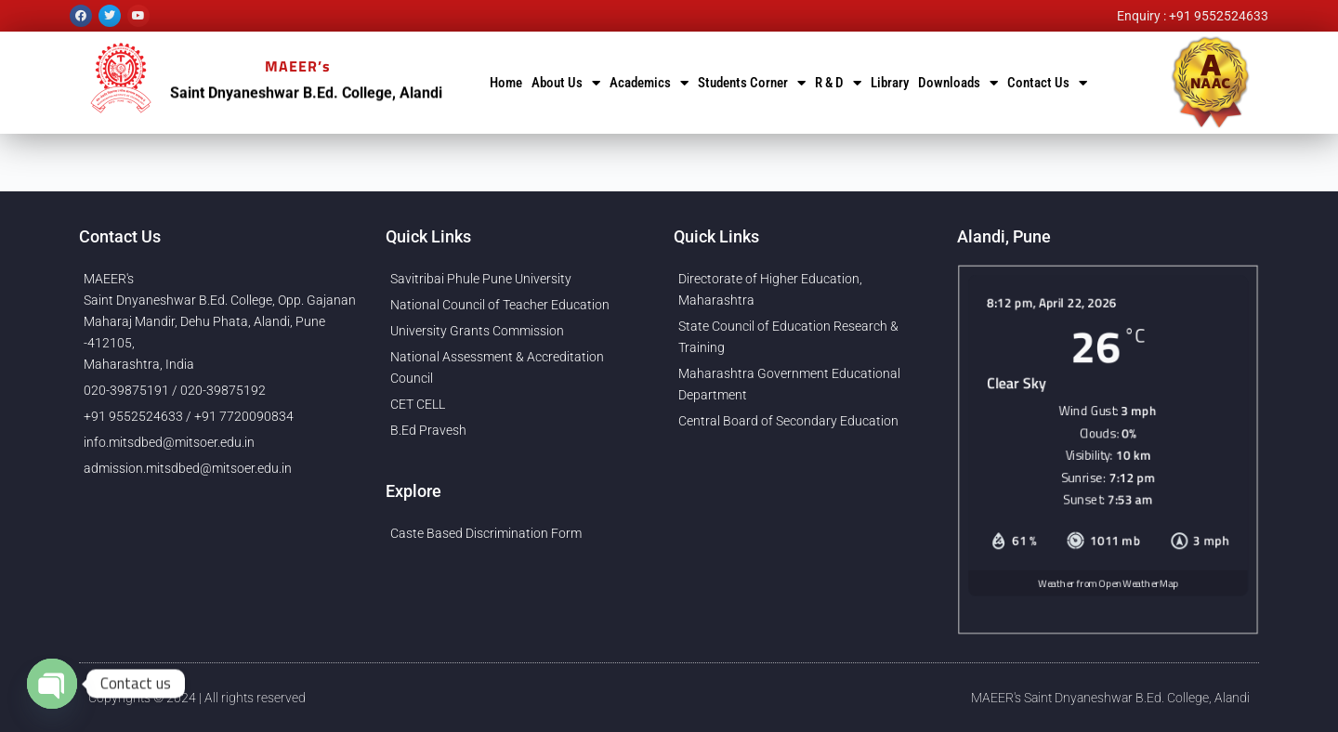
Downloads (958, 83)
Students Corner (752, 83)
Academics (649, 83)
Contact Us (1047, 83)
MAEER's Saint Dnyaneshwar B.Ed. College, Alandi (1110, 697)
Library (890, 82)
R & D (838, 83)
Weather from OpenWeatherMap (1107, 593)
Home (506, 82)
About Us (565, 83)
